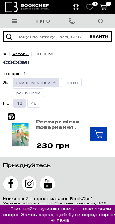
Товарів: (12, 73)
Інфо (43, 21)
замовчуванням (33, 82)
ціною (71, 82)
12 (19, 103)
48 (33, 103)
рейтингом (28, 93)
